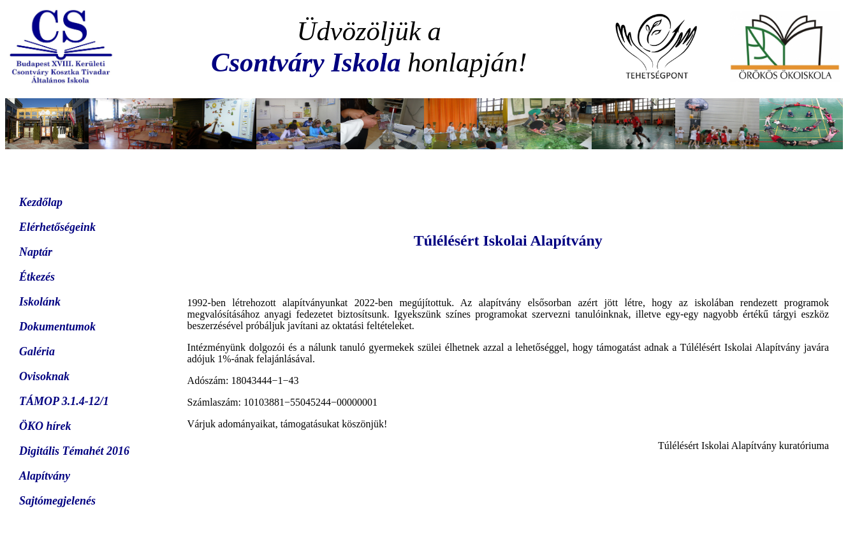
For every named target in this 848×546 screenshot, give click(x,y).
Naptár (35, 252)
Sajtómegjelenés (57, 500)
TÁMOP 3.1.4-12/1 (64, 401)
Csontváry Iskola (305, 62)
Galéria (37, 351)
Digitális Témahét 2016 (74, 451)
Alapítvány (44, 475)
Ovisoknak (44, 376)
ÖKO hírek (45, 426)
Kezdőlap (40, 202)
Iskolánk (40, 301)
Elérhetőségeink (57, 227)
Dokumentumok (57, 326)
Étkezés (37, 276)
